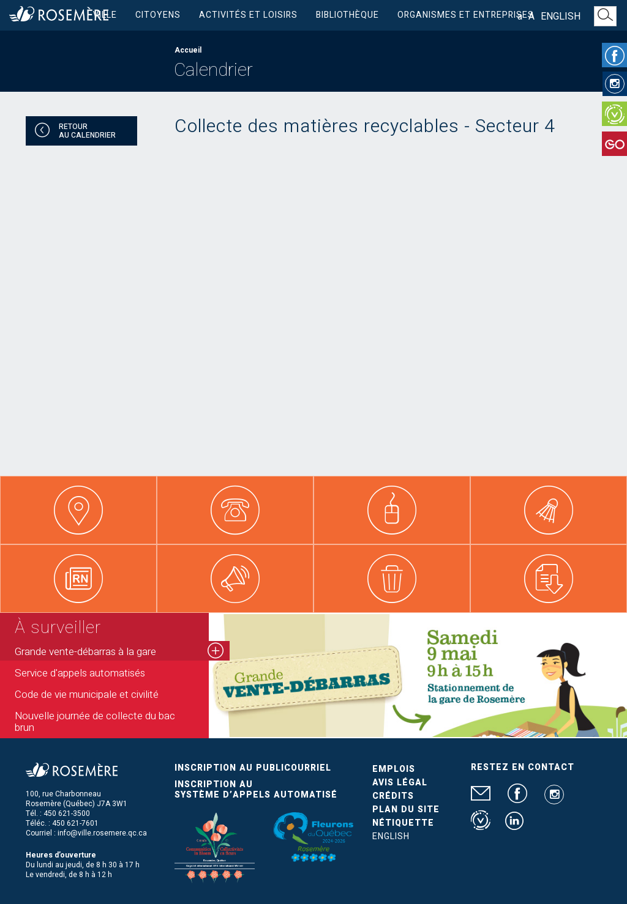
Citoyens (158, 15)
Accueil (188, 50)
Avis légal (399, 782)
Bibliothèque (347, 15)
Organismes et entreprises (465, 15)
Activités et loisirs (248, 15)
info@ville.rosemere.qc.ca (102, 833)
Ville (105, 15)
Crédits (393, 796)
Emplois (393, 769)
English (560, 16)
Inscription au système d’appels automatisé (256, 789)
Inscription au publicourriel (253, 767)
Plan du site (406, 809)
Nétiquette (403, 823)
